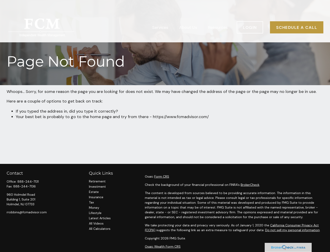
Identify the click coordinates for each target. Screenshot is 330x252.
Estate (94, 192)
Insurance (96, 197)
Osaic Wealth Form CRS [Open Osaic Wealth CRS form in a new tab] (163, 246)
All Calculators (99, 229)
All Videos (96, 223)
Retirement (97, 181)
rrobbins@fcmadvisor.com (27, 212)
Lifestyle (95, 213)
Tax (91, 202)
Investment (97, 186)
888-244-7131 (28, 181)
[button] (160, 15)
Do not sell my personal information (292, 230)
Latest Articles (100, 218)
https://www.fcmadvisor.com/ (181, 116)
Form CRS (161, 176)
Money (94, 208)
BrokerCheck (250, 185)
